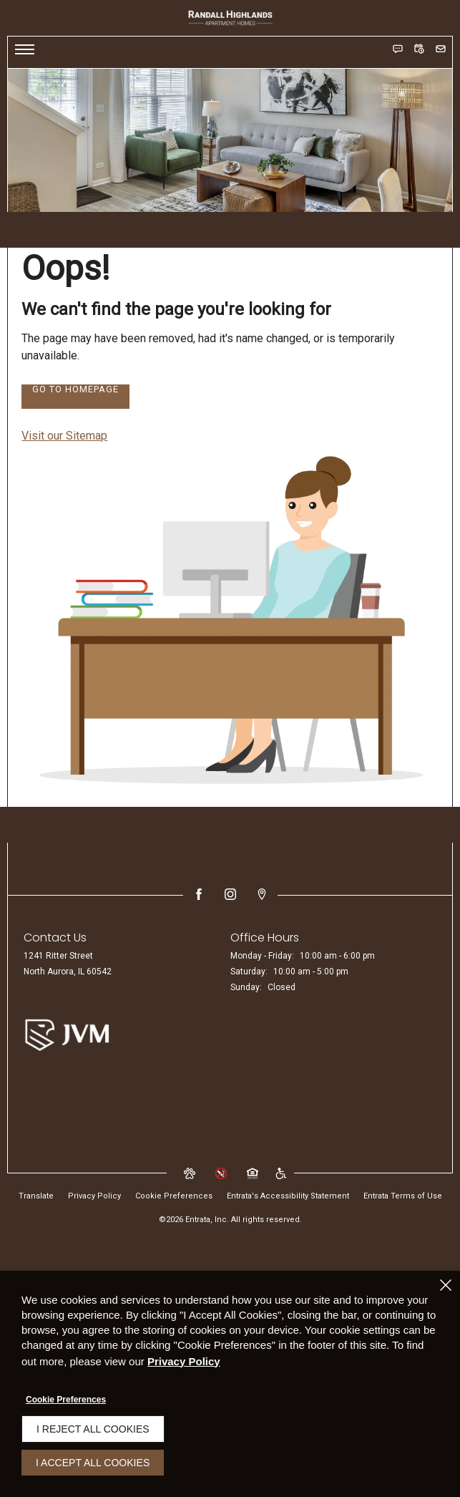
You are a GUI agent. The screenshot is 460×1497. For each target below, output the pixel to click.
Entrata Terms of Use (402, 1196)
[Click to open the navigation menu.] (24, 52)
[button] (397, 49)
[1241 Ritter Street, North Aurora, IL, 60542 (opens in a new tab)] (68, 964)
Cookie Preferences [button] (173, 1196)
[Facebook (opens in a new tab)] (198, 894)
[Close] (445, 1285)
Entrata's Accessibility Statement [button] (288, 1196)
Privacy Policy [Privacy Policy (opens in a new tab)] (94, 1196)
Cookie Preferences (66, 1400)
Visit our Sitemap (64, 435)
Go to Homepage (75, 389)
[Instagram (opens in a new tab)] (230, 894)
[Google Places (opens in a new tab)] (261, 894)
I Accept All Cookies (93, 1462)
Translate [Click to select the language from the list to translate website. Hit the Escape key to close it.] (36, 1196)
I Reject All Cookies (93, 1429)
